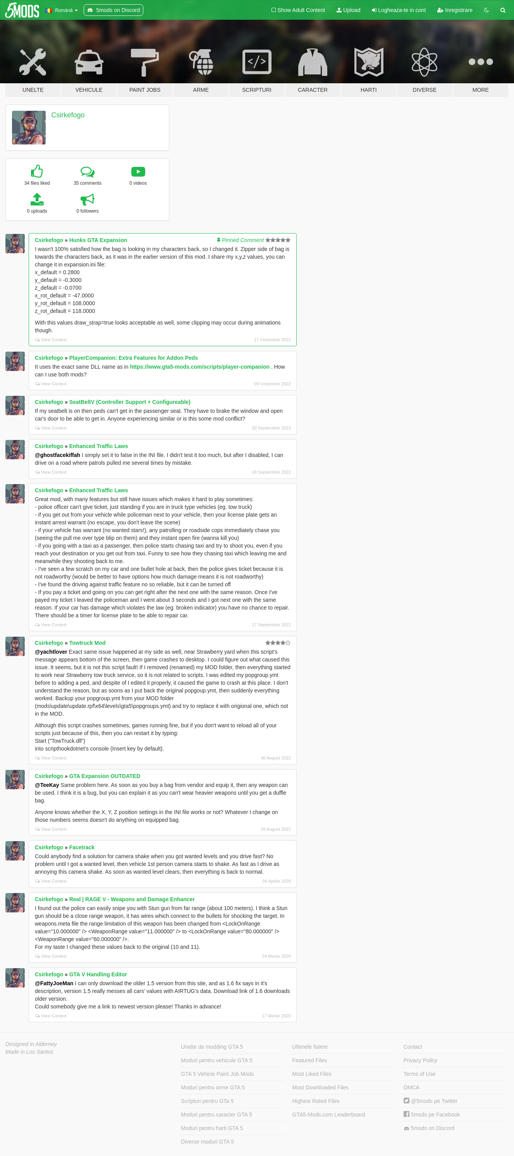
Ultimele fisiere (310, 1047)
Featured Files (309, 1060)
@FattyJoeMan (54, 983)
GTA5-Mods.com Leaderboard (328, 1114)
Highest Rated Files (316, 1101)
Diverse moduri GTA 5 (207, 1142)
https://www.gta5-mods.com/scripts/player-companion (199, 367)
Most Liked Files (312, 1074)
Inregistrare (455, 10)
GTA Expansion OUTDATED (104, 776)
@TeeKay (47, 785)
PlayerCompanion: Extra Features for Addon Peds (133, 358)
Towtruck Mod (87, 643)
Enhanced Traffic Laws (98, 446)
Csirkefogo (68, 115)
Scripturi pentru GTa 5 (207, 1101)
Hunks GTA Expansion (98, 240)
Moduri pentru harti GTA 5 (212, 1128)
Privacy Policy (420, 1060)
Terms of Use (419, 1074)
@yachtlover (51, 652)
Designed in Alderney (31, 1044)
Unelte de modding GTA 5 (212, 1047)
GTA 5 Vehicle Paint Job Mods (217, 1074)
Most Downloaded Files (320, 1087)
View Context (51, 339)
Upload (348, 10)
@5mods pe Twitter (430, 1101)
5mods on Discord (429, 1128)
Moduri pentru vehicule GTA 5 (216, 1060)
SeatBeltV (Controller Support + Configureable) (130, 402)
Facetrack (82, 847)
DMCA (411, 1087)
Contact (413, 1047)
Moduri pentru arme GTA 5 (213, 1087)
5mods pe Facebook (432, 1114)
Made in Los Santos (29, 1052)
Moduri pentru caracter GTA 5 (216, 1114)
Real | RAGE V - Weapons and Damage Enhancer (132, 899)
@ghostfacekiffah (57, 455)
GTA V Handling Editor (98, 974)
